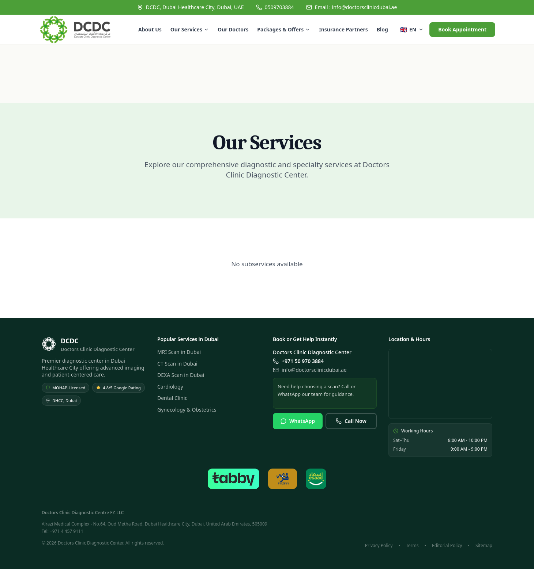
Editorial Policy (447, 546)
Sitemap (483, 546)
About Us (150, 29)
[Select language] (412, 29)
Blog (382, 29)
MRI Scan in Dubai (179, 351)
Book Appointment (462, 29)
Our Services (189, 29)
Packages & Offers (283, 29)
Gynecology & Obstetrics (187, 409)
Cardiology (170, 386)
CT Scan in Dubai (177, 363)
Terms (412, 546)
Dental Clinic (172, 397)
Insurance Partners (343, 29)
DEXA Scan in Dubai (180, 374)
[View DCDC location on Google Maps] (440, 384)
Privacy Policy (379, 546)
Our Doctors (233, 29)
